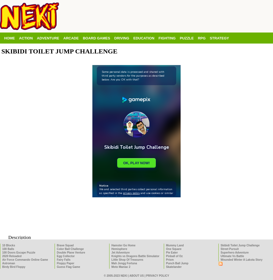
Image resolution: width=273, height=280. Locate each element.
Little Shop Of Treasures (127, 259)
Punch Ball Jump (177, 263)
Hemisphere (119, 249)
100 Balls (8, 249)
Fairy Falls (63, 259)
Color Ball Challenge (70, 249)
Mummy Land (175, 245)
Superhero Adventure (235, 252)
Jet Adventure (120, 252)
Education (143, 38)
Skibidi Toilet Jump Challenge (240, 245)
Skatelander (174, 266)
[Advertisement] (136, 219)
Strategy (219, 38)
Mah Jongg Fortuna (124, 263)
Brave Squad (65, 245)
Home (9, 38)
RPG (201, 38)
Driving (121, 38)
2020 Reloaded (12, 256)
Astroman (8, 263)
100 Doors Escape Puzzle (18, 252)
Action (26, 38)
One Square (173, 249)
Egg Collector (66, 256)
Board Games (96, 38)
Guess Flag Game (68, 266)
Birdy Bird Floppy (13, 266)
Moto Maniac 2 (120, 266)
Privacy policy (157, 275)
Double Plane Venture (71, 252)
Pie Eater (172, 252)
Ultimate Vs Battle (232, 256)
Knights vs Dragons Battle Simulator (135, 256)
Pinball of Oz (174, 256)
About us (136, 275)
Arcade (71, 38)
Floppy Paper (65, 263)
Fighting (167, 38)
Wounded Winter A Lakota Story (242, 259)
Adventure (48, 38)
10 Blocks (8, 245)
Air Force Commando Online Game (25, 259)
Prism (170, 259)
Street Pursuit (230, 249)
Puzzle (187, 38)
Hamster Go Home (123, 245)
